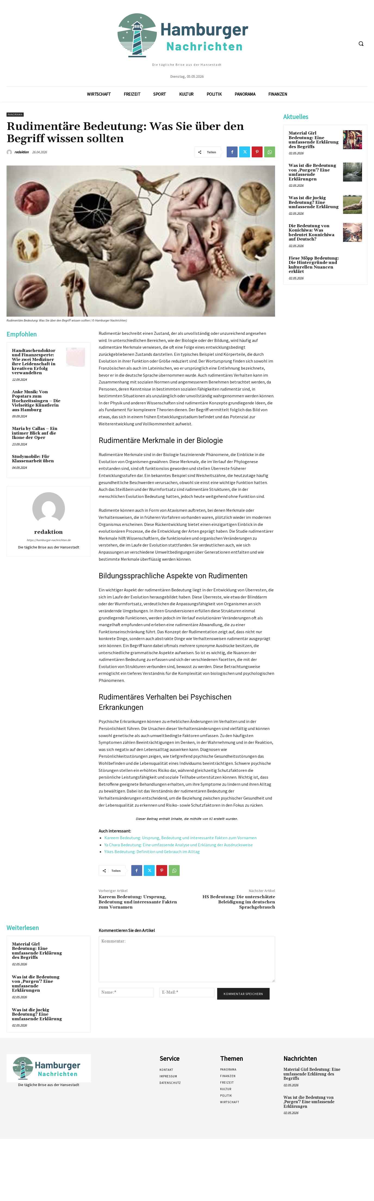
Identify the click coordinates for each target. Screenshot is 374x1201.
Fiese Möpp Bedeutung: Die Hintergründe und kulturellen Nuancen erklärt (314, 265)
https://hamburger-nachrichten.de (48, 540)
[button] (360, 43)
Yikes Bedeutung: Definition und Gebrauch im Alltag (152, 851)
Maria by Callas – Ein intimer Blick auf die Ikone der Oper (34, 433)
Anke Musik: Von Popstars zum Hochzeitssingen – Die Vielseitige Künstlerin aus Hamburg (36, 401)
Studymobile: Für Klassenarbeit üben (33, 459)
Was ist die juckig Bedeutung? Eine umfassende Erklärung (37, 1014)
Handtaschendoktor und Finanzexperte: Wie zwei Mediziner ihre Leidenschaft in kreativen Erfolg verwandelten (33, 362)
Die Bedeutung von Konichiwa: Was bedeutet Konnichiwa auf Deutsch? (311, 232)
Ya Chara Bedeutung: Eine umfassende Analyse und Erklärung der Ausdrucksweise (178, 844)
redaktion (21, 152)
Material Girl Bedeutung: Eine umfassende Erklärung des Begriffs (37, 951)
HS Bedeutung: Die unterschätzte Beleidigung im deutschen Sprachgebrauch (238, 902)
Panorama (15, 115)
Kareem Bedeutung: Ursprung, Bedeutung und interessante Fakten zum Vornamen (180, 837)
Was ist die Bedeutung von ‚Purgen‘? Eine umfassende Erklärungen (36, 984)
